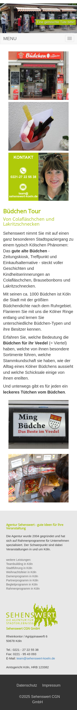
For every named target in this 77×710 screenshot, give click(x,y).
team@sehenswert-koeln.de (36, 658)
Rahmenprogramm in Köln (23, 588)
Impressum (51, 685)
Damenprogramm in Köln (22, 576)
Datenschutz (26, 685)
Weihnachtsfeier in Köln (21, 572)
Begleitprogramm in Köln (22, 584)
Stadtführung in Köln (19, 568)
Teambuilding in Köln (19, 564)
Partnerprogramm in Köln (22, 580)
